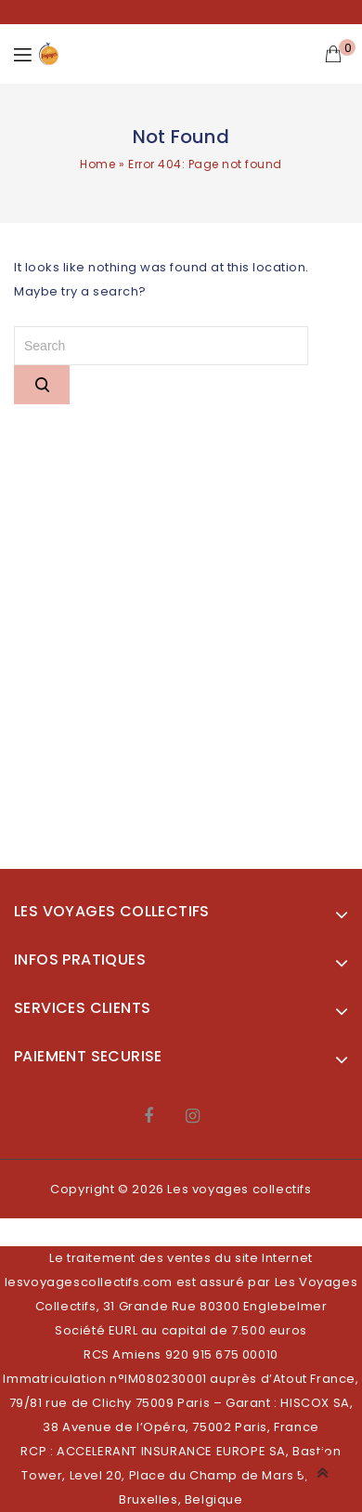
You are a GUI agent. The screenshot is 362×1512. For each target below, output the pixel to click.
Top (325, 1469)
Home (97, 164)
